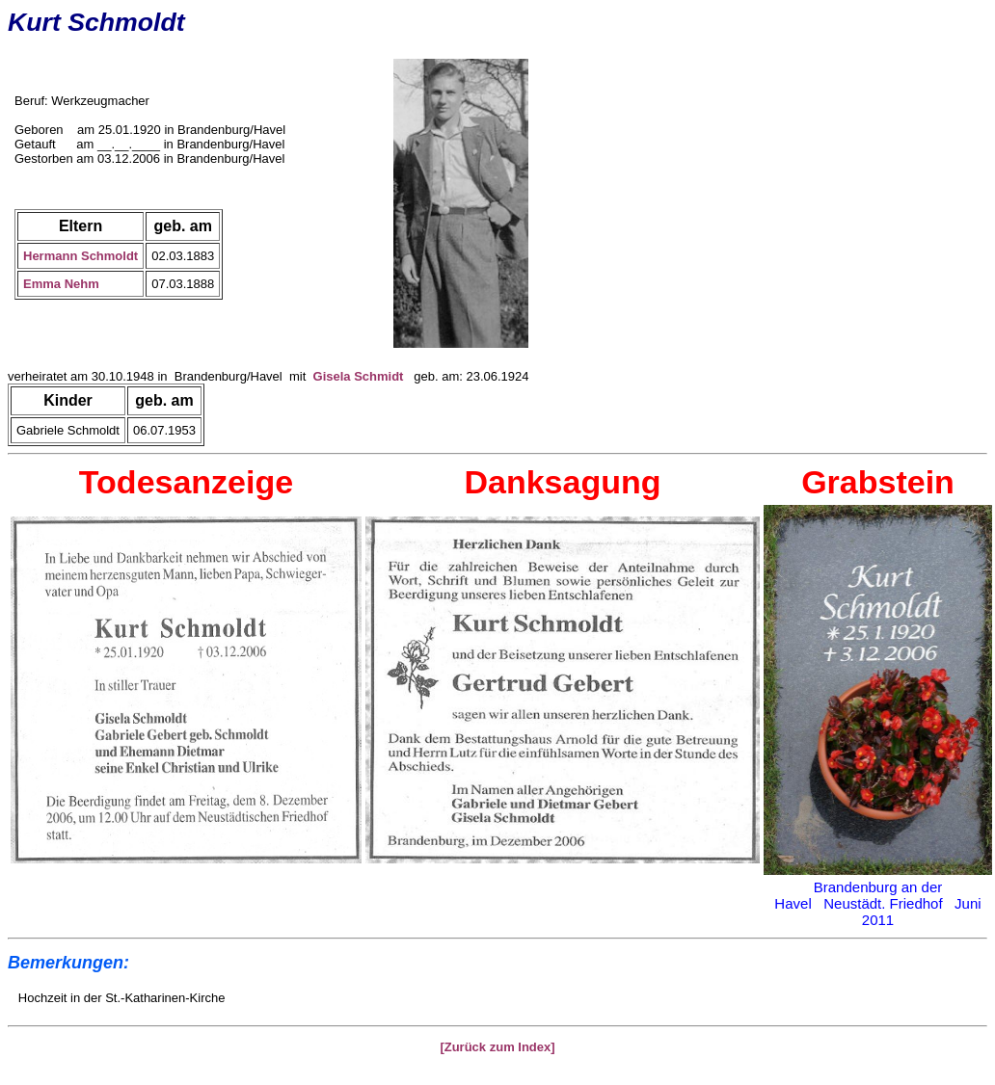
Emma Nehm (61, 284)
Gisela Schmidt (358, 376)
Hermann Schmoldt (80, 256)
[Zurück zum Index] (497, 1047)
